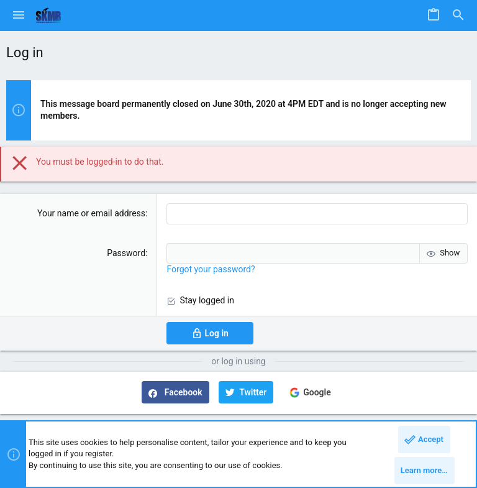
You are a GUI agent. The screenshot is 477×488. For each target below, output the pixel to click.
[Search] (458, 15)
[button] (18, 15)
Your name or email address (91, 213)
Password (126, 253)
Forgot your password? (210, 269)
